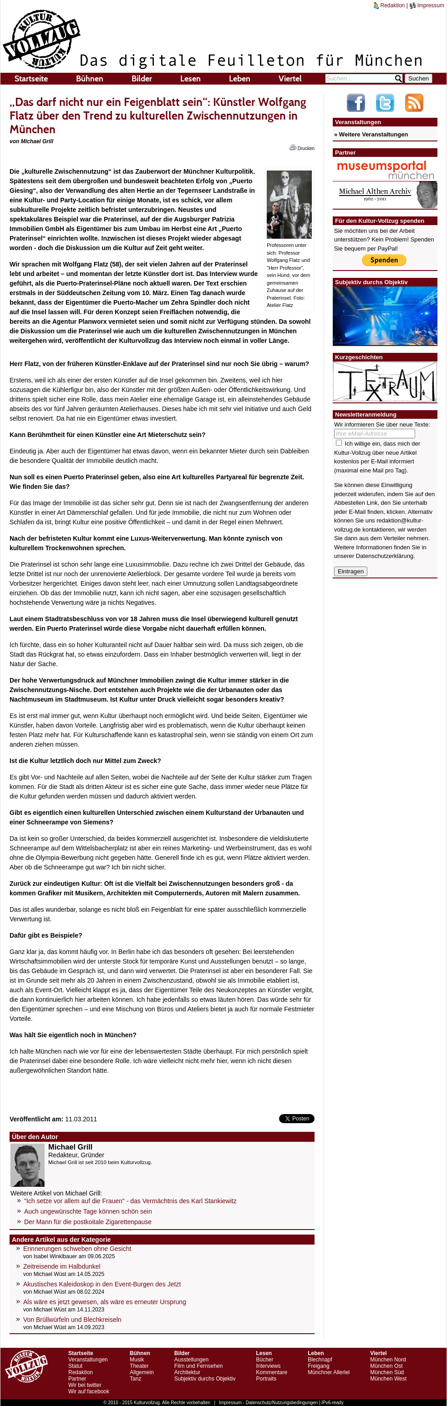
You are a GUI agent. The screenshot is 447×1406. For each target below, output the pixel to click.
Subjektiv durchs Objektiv (205, 1379)
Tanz (135, 1379)
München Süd (387, 1372)
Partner (77, 1379)
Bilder (142, 79)
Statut (75, 1366)
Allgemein (142, 1372)
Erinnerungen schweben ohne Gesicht (77, 1248)
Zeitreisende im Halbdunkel (62, 1266)
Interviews (268, 1366)
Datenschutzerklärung (384, 555)
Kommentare (271, 1372)
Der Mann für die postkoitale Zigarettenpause (88, 1221)
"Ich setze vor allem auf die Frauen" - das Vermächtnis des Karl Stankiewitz (130, 1201)
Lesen (190, 79)
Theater (139, 1366)
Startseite (31, 79)
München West (388, 1379)
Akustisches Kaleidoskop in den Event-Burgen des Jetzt (102, 1284)
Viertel (290, 79)
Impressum (426, 5)
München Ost (386, 1366)
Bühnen (89, 79)
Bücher (264, 1359)
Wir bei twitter (85, 1385)
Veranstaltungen (88, 1359)
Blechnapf (320, 1359)
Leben (239, 79)
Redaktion (389, 5)
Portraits (266, 1379)
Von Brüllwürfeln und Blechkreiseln (72, 1319)
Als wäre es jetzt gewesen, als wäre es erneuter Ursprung (104, 1302)
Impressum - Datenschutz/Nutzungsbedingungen (268, 1402)
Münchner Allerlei (329, 1372)
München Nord (388, 1359)
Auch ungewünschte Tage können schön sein (88, 1211)
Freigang (318, 1366)
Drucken (302, 148)
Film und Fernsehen (198, 1366)
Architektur (187, 1372)
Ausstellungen (191, 1359)
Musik (137, 1359)
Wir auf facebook (88, 1391)
